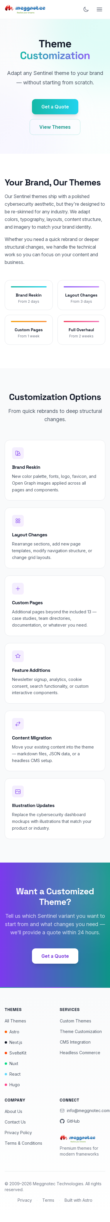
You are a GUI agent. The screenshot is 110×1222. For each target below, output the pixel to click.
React (13, 1074)
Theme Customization (81, 1031)
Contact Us (15, 1121)
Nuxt (11, 1063)
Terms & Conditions (23, 1143)
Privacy (25, 1200)
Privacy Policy (18, 1132)
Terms (48, 1200)
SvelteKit (15, 1052)
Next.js (13, 1042)
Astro (12, 1031)
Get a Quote (55, 107)
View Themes (55, 127)
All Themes (15, 1020)
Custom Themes (75, 1020)
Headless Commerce (80, 1052)
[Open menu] (99, 9)
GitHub (70, 1121)
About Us (13, 1111)
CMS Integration (75, 1041)
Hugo (12, 1084)
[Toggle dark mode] (86, 9)
